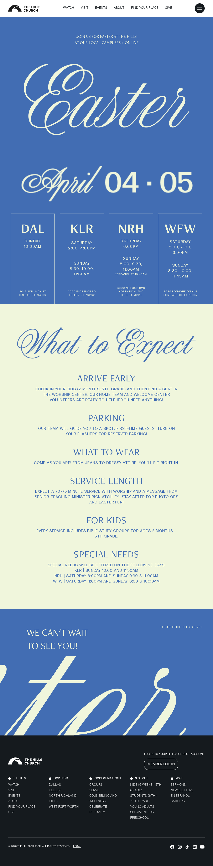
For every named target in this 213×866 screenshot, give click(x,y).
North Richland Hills (63, 798)
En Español (180, 796)
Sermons (178, 785)
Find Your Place (21, 807)
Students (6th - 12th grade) (143, 798)
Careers (178, 801)
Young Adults (142, 807)
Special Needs (142, 812)
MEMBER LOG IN (161, 765)
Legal (77, 846)
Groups (95, 785)
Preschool (139, 818)
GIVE (168, 8)
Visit (84, 8)
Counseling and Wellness (103, 798)
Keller (55, 791)
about (119, 8)
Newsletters (182, 791)
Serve (94, 791)
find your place (144, 8)
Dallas (55, 785)
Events (101, 8)
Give (11, 812)
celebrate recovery (98, 809)
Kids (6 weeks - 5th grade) (145, 787)
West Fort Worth (64, 807)
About (13, 801)
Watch (68, 8)
